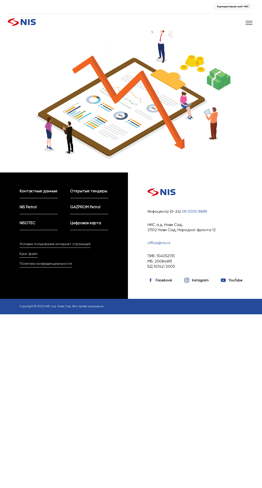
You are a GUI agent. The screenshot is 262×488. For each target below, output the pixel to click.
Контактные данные (38, 191)
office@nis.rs (159, 242)
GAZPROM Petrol (85, 207)
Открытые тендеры (88, 191)
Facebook (164, 280)
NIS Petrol (28, 207)
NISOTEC (27, 223)
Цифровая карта (85, 223)
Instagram (200, 280)
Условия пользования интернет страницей (55, 244)
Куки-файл (28, 254)
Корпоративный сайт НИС (233, 6)
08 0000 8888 (194, 211)
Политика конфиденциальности (46, 263)
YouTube (235, 280)
